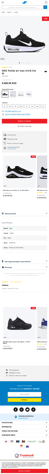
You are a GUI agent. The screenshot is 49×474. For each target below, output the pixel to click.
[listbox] (24, 106)
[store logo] (24, 2)
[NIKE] (45, 72)
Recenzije (8, 267)
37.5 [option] (10, 106)
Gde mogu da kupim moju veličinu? (17, 262)
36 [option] (4, 106)
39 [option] (26, 106)
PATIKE (16, 12)
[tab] (24, 213)
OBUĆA (9, 12)
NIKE (10, 228)
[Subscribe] (24, 400)
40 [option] (32, 106)
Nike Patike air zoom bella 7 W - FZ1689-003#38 (15, 190)
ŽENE (3, 12)
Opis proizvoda (10, 214)
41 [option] (43, 106)
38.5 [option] (21, 106)
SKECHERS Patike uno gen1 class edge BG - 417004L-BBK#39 (16, 342)
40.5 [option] (38, 106)
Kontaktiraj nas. (11, 149)
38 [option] (15, 106)
